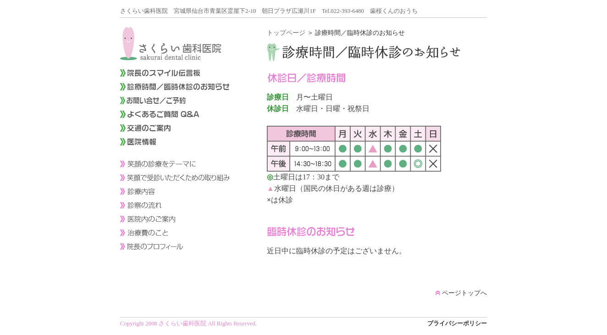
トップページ (286, 32)
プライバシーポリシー (457, 323)
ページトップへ (461, 292)
